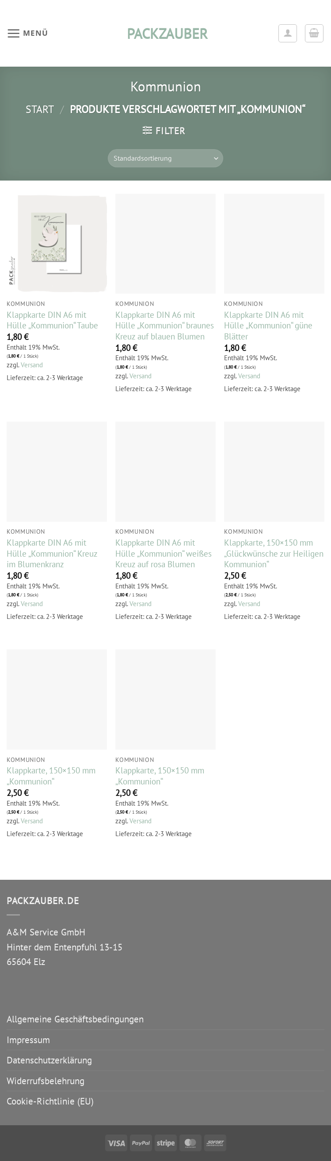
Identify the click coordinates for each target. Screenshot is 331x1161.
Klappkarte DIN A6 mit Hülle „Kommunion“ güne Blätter (268, 325)
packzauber (166, 33)
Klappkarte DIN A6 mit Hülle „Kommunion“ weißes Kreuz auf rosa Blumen (163, 553)
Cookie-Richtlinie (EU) (50, 1101)
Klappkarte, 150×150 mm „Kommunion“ (51, 776)
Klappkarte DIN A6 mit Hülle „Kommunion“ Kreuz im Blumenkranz (52, 553)
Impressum (28, 1040)
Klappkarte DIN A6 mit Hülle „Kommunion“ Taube (52, 320)
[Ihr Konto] (287, 33)
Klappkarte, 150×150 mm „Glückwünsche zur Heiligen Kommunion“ (273, 553)
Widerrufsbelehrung (45, 1081)
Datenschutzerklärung (49, 1060)
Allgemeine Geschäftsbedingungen (75, 1019)
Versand (32, 365)
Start (40, 109)
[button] (27, 33)
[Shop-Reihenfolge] (165, 158)
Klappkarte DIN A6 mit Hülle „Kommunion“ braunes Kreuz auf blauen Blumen (164, 325)
